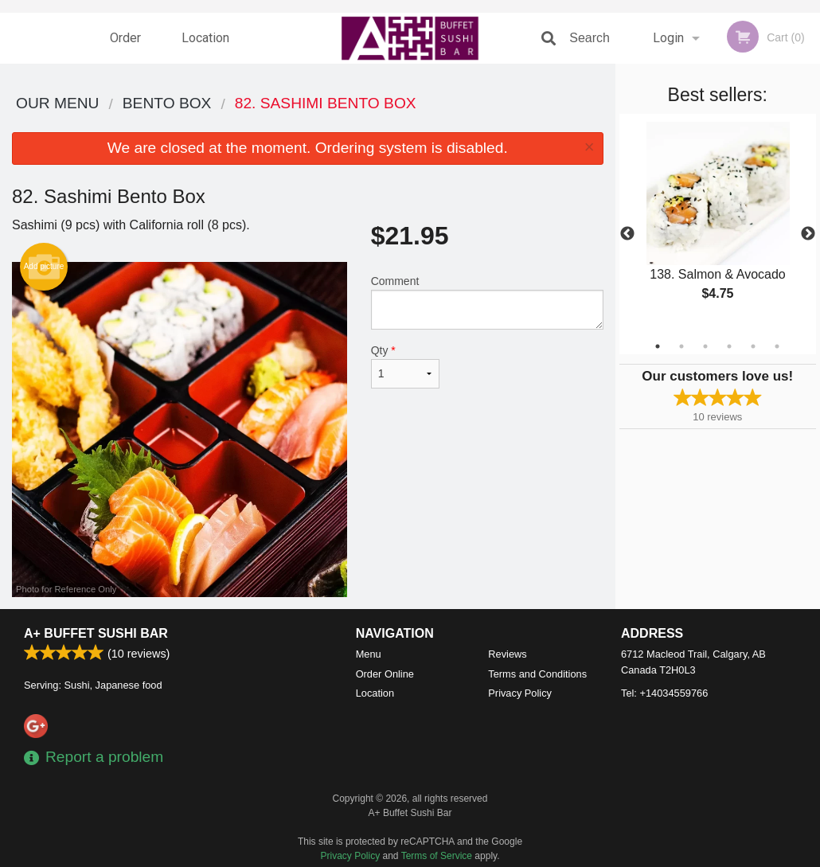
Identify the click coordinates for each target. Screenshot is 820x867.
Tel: (664, 693)
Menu (368, 654)
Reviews (507, 654)
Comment (487, 302)
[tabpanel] (718, 224)
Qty (405, 366)
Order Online (127, 47)
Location (205, 37)
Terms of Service (436, 855)
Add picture (44, 267)
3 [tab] (705, 346)
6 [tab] (777, 346)
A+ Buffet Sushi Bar (96, 633)
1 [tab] (658, 346)
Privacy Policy (520, 693)
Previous (627, 234)
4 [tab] (729, 346)
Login (668, 37)
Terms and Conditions (537, 674)
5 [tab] (753, 346)
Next (808, 234)
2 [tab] (681, 346)
